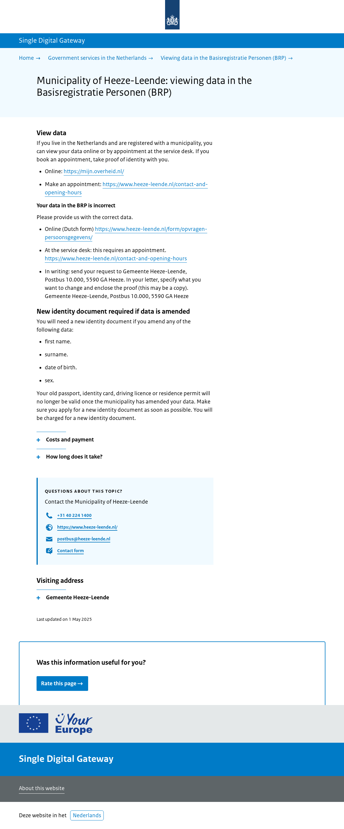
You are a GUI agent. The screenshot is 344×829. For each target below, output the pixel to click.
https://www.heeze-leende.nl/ (87, 527)
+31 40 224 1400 (74, 515)
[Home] (31, 58)
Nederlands (87, 815)
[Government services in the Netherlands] (102, 58)
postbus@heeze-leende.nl (83, 539)
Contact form (70, 550)
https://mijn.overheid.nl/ (94, 171)
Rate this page (62, 683)
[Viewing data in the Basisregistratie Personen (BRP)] (228, 58)
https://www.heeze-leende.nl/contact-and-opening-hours (116, 258)
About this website (42, 788)
